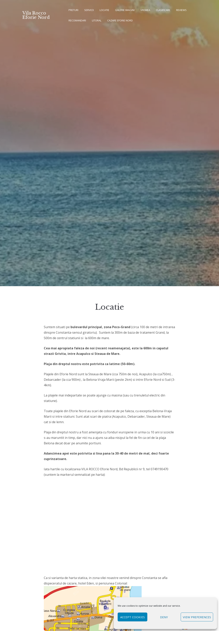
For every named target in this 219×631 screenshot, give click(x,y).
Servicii (89, 10)
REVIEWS (181, 10)
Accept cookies (132, 617)
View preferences (197, 617)
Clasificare (163, 10)
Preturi (73, 10)
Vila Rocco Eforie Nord (36, 15)
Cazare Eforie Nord (120, 20)
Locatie (104, 10)
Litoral (96, 20)
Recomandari (77, 20)
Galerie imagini (125, 10)
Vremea (145, 10)
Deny (164, 617)
